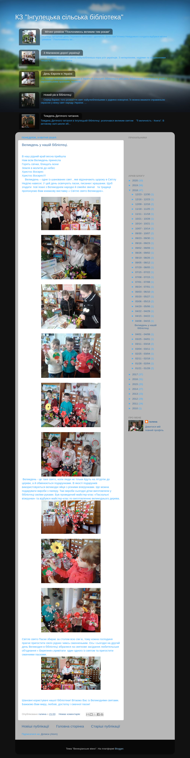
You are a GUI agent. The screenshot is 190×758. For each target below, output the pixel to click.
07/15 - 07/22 (143, 272)
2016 (135, 379)
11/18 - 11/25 (143, 209)
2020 (135, 180)
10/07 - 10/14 (143, 228)
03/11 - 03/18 (143, 343)
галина (153, 421)
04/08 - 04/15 (143, 321)
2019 (135, 185)
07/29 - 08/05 (143, 267)
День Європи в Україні (58, 73)
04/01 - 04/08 (143, 334)
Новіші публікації (35, 726)
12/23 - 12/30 (143, 194)
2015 (135, 384)
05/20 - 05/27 (143, 296)
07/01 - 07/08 (143, 282)
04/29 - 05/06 (143, 306)
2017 (135, 374)
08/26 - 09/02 (143, 252)
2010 (135, 408)
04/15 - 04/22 (143, 316)
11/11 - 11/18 (143, 214)
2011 (135, 403)
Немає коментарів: (70, 714)
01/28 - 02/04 (143, 363)
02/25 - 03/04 (143, 353)
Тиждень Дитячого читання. (61, 115)
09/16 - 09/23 (143, 243)
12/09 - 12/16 (143, 204)
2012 (135, 398)
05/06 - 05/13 (143, 301)
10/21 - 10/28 (143, 218)
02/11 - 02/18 (143, 358)
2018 (135, 190)
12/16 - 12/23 (143, 199)
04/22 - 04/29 (143, 311)
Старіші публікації (105, 726)
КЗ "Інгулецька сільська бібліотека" (69, 17)
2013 (135, 393)
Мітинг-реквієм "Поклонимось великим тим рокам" (77, 31)
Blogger (119, 748)
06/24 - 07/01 (143, 286)
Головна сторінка (70, 726)
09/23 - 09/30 (143, 238)
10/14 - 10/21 (143, 223)
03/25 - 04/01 (143, 339)
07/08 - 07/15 (143, 277)
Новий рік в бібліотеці (57, 94)
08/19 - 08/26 (143, 257)
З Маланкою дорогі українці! (62, 52)
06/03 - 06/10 (143, 291)
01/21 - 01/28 (143, 368)
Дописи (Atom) (49, 734)
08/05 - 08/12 (143, 262)
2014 (135, 389)
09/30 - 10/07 (143, 233)
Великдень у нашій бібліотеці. (45, 145)
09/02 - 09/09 (143, 248)
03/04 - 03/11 (143, 348)
